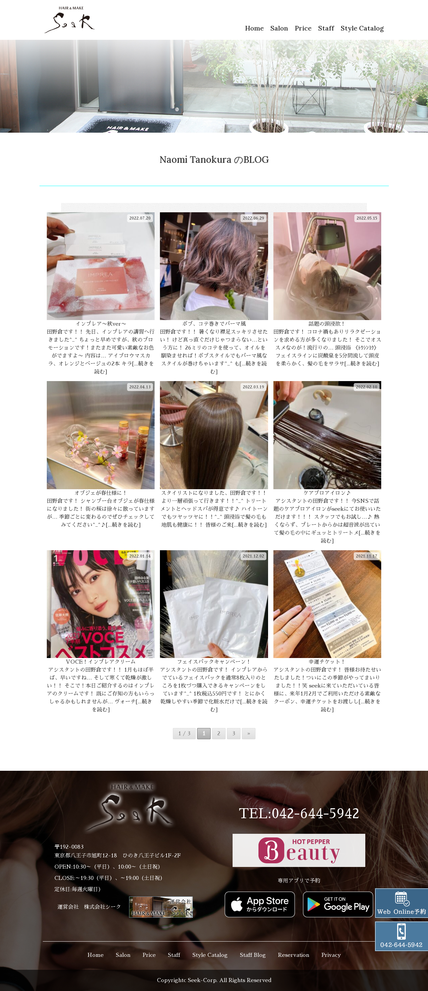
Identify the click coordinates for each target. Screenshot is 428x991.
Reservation (293, 955)
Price (303, 28)
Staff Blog (253, 955)
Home (254, 28)
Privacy (331, 955)
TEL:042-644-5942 (299, 814)
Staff (326, 28)
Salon (279, 28)
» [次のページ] (248, 733)
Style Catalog (362, 28)
